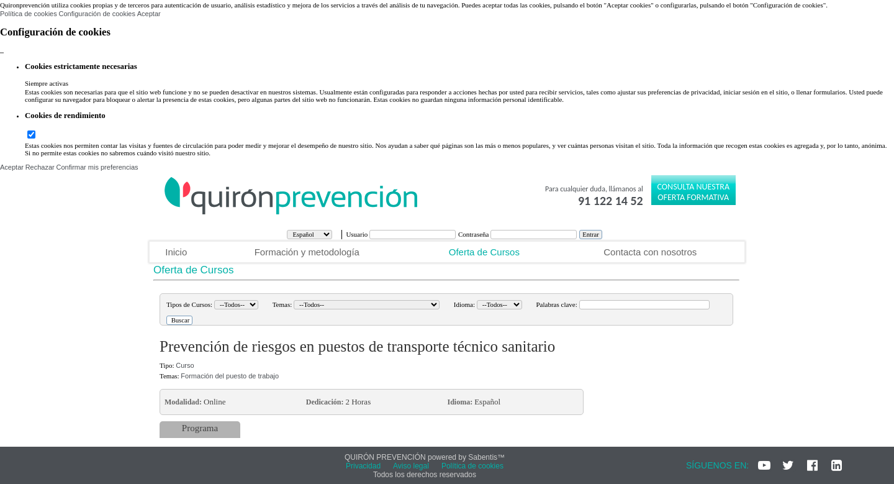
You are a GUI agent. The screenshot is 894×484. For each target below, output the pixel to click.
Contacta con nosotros (650, 252)
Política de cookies (28, 13)
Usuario (357, 234)
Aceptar (149, 13)
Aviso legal (411, 466)
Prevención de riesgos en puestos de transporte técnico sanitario (357, 346)
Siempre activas (46, 83)
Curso (185, 365)
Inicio (176, 252)
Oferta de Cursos (484, 252)
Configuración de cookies (96, 13)
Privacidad (363, 466)
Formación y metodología (307, 252)
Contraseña (474, 234)
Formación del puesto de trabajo (230, 376)
